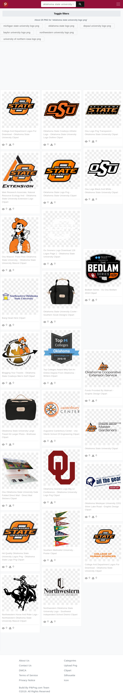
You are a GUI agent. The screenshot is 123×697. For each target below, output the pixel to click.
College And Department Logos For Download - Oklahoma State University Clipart (19, 134)
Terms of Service (28, 675)
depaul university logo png (97, 26)
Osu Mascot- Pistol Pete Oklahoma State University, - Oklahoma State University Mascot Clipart (19, 259)
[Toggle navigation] (118, 4)
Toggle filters (61, 13)
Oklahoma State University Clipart (101, 448)
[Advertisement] (61, 65)
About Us (24, 660)
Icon (66, 680)
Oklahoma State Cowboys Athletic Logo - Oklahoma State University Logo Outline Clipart (59, 134)
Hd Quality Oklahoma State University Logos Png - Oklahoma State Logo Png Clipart (18, 555)
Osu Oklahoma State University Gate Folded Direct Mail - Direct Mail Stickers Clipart (20, 494)
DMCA (22, 670)
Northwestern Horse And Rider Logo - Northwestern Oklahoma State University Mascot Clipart (20, 616)
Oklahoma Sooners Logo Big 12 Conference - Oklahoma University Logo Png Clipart (60, 491)
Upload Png (70, 665)
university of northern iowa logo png (22, 39)
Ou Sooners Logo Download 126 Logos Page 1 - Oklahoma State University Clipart (59, 253)
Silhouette (69, 675)
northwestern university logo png (57, 32)
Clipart (67, 670)
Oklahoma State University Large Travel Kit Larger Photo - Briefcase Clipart (19, 433)
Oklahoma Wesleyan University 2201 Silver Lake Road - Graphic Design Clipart (103, 505)
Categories (70, 660)
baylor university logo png (16, 32)
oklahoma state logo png (61, 26)
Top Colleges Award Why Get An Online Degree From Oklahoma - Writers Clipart (59, 372)
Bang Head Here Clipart (13, 317)
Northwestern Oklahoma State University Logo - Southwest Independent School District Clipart (60, 610)
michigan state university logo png (21, 26)
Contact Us (25, 665)
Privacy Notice (27, 680)
